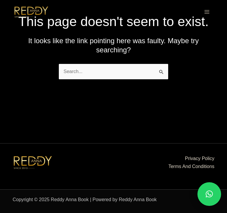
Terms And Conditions (191, 166)
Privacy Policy (200, 158)
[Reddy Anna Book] (31, 11)
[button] (209, 194)
